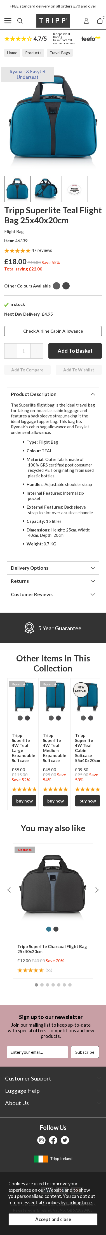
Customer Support (28, 1078)
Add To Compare (27, 369)
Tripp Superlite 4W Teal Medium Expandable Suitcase (54, 748)
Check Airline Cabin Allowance (53, 330)
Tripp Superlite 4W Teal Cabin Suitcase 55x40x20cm (87, 748)
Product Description (33, 394)
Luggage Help (22, 1090)
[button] (36, 985)
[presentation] (9, 889)
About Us (17, 1102)
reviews (42, 250)
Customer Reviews (32, 594)
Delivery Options (29, 568)
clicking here (79, 1202)
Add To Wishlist (78, 369)
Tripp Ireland (53, 1159)
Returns (20, 581)
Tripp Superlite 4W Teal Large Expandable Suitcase (23, 748)
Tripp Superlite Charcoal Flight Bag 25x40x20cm (52, 949)
